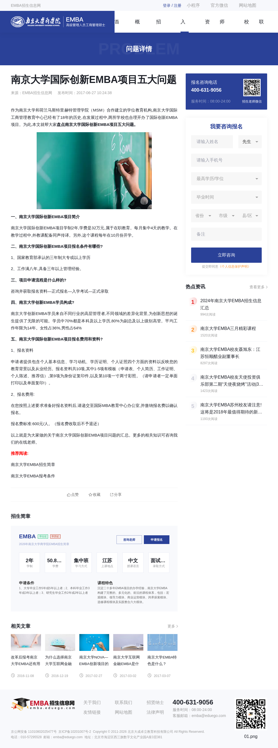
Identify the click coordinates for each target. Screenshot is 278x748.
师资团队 (222, 26)
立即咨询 (226, 255)
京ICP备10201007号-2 (74, 732)
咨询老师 (129, 539)
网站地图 (247, 5)
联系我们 (261, 26)
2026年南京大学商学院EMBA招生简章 (44, 544)
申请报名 (157, 539)
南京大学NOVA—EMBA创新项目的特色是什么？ (94, 663)
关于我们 (92, 702)
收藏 (94, 495)
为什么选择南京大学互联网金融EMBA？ (58, 663)
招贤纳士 (155, 702)
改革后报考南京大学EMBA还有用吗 (25, 663)
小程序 (193, 5)
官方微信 (219, 5)
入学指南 (183, 26)
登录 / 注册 (172, 5)
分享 (116, 495)
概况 (137, 26)
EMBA (27, 536)
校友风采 (246, 26)
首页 (117, 26)
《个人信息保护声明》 (234, 266)
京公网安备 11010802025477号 (34, 732)
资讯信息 (207, 26)
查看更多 (257, 287)
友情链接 (92, 712)
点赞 (73, 495)
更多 (171, 626)
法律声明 (155, 712)
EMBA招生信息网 (26, 5)
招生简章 (158, 26)
